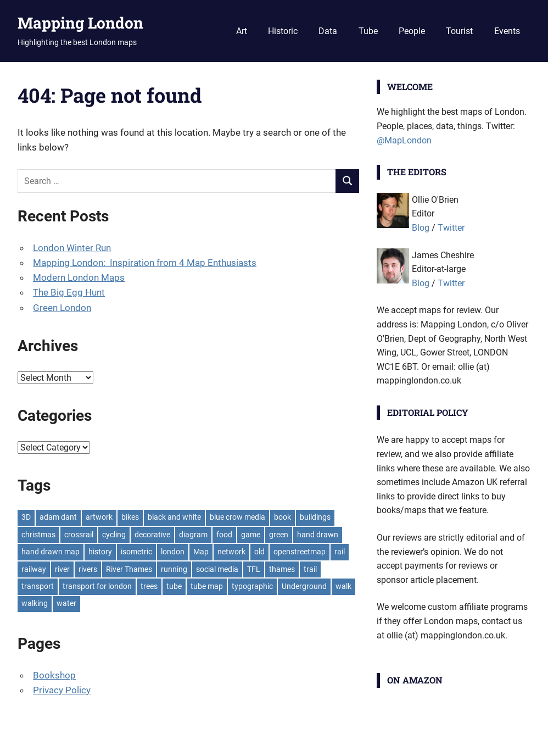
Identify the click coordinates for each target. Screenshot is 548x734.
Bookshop (54, 675)
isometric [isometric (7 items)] (136, 551)
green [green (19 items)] (278, 534)
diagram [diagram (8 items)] (193, 534)
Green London (62, 307)
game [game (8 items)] (250, 534)
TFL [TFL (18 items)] (253, 569)
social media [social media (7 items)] (217, 569)
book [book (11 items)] (282, 517)
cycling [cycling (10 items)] (114, 534)
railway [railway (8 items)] (33, 569)
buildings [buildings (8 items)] (315, 517)
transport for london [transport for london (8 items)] (97, 586)
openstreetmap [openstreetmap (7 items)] (299, 551)
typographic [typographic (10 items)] (252, 586)
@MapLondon (404, 140)
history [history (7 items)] (100, 551)
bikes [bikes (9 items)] (130, 517)
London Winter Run (72, 247)
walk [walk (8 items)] (343, 586)
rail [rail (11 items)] (339, 551)
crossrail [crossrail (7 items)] (78, 534)
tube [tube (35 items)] (174, 586)
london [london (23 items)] (172, 551)
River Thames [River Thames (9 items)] (129, 569)
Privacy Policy (62, 690)
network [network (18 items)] (231, 551)
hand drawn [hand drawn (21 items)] (317, 534)
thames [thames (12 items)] (282, 569)
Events (507, 31)
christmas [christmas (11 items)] (38, 534)
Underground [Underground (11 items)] (304, 586)
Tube (368, 31)
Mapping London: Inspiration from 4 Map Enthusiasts (144, 262)
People (412, 31)
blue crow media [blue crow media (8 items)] (237, 517)
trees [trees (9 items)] (149, 586)
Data (327, 31)
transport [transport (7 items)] (37, 586)
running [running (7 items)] (174, 569)
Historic (283, 31)
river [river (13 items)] (62, 569)
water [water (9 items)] (66, 603)
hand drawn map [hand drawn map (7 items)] (50, 551)
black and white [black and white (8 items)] (174, 517)
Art (241, 31)
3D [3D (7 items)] (26, 517)
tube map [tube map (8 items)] (207, 586)
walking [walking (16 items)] (34, 603)
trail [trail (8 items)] (310, 569)
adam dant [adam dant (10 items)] (58, 517)
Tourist (459, 31)
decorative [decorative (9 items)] (152, 534)
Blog (420, 228)
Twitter (451, 228)
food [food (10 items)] (224, 534)
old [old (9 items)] (259, 551)
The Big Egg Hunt (69, 292)
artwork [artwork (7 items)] (99, 517)
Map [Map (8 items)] (201, 551)
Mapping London (80, 23)
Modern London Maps (79, 277)
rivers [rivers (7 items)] (88, 569)
